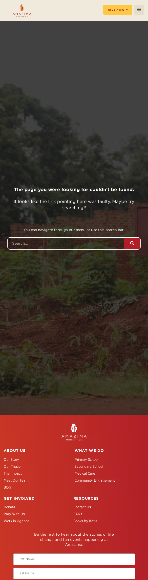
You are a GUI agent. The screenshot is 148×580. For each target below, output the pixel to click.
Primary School (86, 459)
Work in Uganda (16, 521)
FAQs (78, 514)
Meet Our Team (16, 480)
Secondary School (89, 466)
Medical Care (85, 473)
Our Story (11, 459)
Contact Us (82, 507)
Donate (9, 507)
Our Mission (13, 466)
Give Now (116, 9)
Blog (7, 487)
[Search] (132, 243)
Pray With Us (14, 514)
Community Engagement (95, 480)
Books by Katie (85, 521)
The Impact (13, 473)
